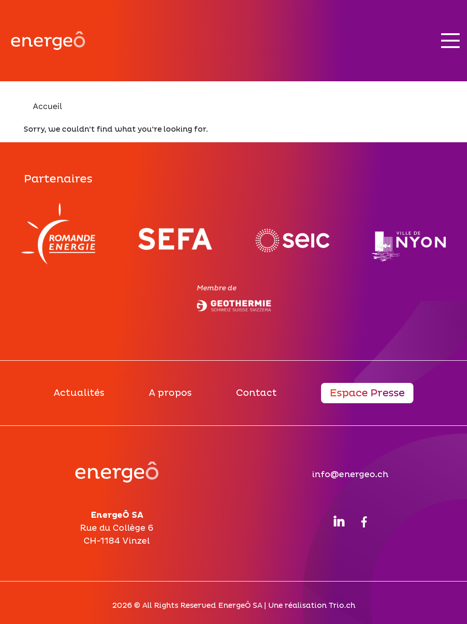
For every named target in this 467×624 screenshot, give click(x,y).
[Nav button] (450, 40)
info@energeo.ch (350, 474)
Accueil (47, 106)
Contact (256, 393)
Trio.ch (341, 605)
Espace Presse (367, 393)
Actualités (79, 393)
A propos (170, 393)
